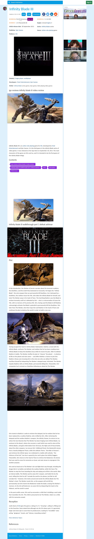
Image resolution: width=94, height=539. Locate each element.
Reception (52, 167)
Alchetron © (40, 536)
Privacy (26, 536)
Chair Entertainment (23, 82)
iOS (16, 34)
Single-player (19, 78)
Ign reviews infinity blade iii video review (22, 164)
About (13, 536)
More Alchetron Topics (15, 518)
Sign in (89, 2)
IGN (19, 506)
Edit (23, 14)
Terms (20, 536)
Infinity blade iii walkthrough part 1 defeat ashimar (25, 167)
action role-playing (28, 146)
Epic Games (19, 30)
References (14, 171)
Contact (31, 536)
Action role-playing (47, 30)
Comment (36, 14)
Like (29, 14)
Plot (44, 167)
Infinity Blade (46, 26)
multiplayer (27, 78)
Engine (49, 23)
